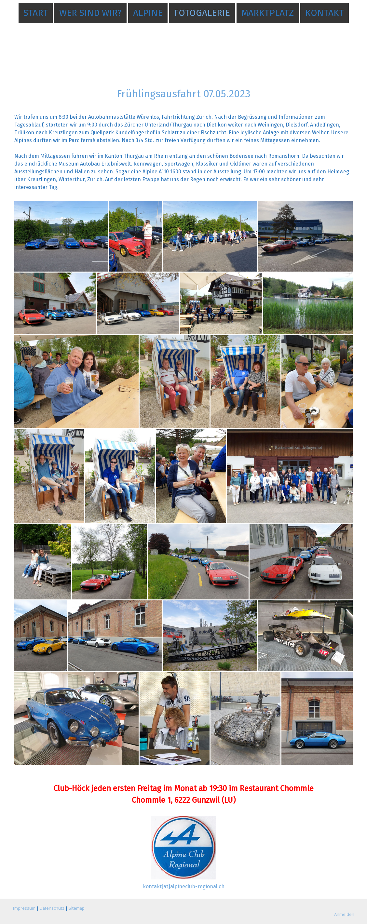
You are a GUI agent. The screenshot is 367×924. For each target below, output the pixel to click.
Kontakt (324, 12)
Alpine (148, 12)
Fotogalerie (202, 12)
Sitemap (77, 908)
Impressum (24, 908)
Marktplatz (267, 12)
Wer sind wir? (90, 12)
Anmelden (344, 914)
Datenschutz (52, 908)
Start (35, 12)
